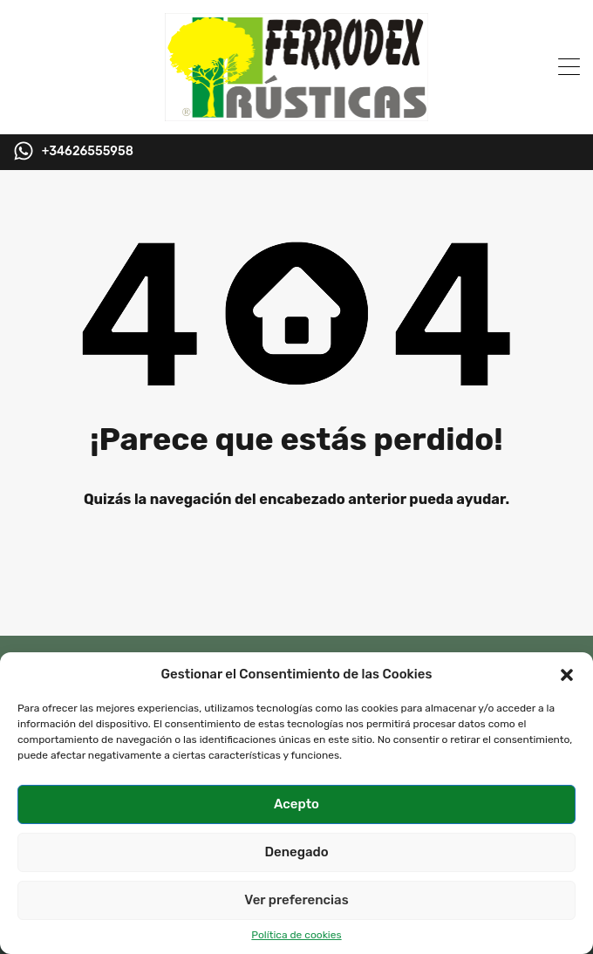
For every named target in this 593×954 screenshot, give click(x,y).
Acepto (296, 804)
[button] (567, 674)
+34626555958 (87, 152)
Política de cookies (296, 935)
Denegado (296, 852)
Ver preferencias (296, 900)
